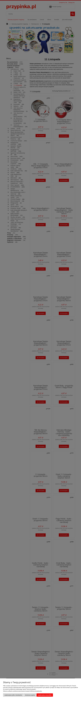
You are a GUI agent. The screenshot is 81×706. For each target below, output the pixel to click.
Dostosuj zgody (30, 695)
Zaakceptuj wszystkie (45, 695)
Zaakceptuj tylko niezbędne (13, 695)
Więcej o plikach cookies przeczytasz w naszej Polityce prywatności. (22, 691)
